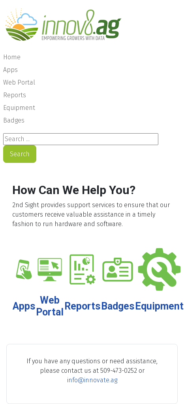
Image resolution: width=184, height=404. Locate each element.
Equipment (19, 107)
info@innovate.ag (92, 380)
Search (20, 154)
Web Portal (19, 82)
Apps (10, 70)
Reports (14, 95)
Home (12, 57)
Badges (13, 120)
